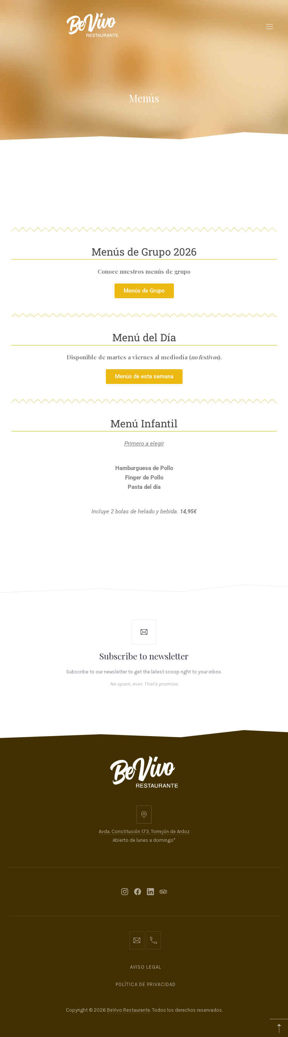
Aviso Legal (145, 967)
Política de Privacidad (146, 984)
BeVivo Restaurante (128, 1010)
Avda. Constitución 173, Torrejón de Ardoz (144, 831)
